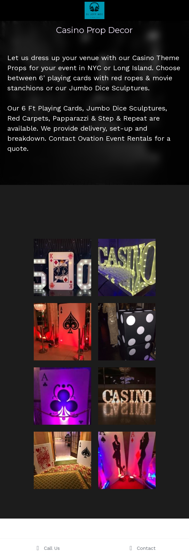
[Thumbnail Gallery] (62, 267)
